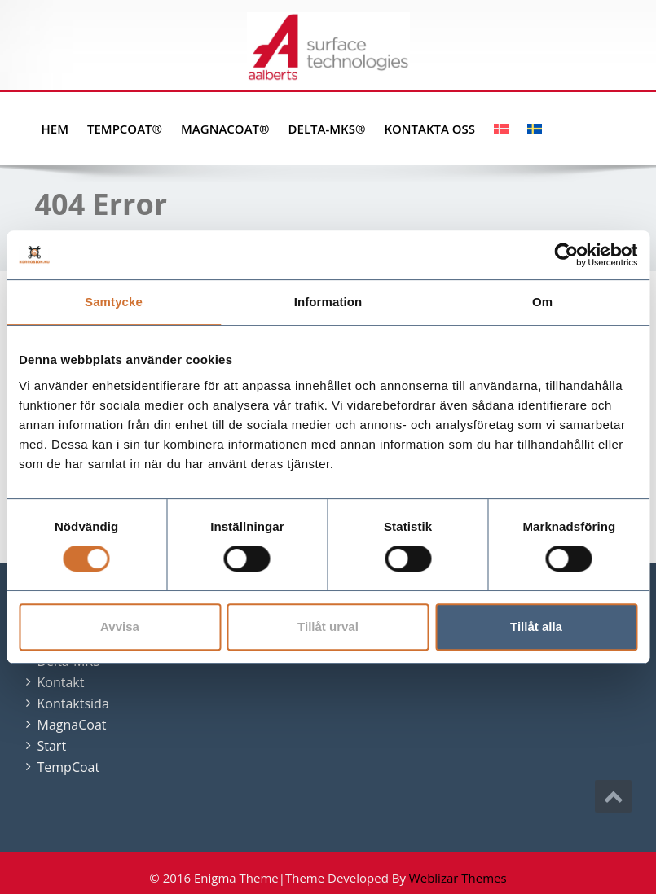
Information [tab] (328, 302)
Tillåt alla (536, 626)
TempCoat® (124, 129)
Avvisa (119, 626)
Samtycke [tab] (114, 302)
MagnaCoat (72, 725)
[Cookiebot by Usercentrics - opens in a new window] (566, 255)
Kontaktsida (73, 703)
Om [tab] (542, 302)
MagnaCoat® (225, 129)
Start (52, 746)
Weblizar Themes (458, 878)
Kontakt (61, 682)
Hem (55, 129)
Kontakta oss (429, 129)
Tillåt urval (328, 626)
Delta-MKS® (327, 129)
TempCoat (68, 767)
